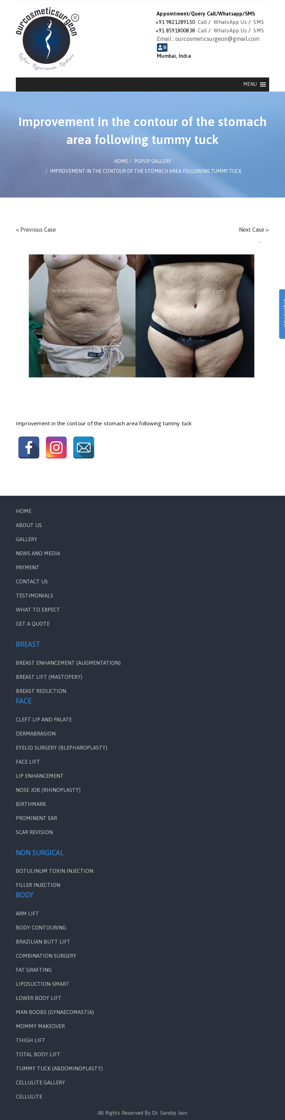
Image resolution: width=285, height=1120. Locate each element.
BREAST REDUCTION (41, 691)
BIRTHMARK (31, 804)
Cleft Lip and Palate (44, 719)
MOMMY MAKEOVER (40, 1026)
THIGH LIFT (30, 1040)
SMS (258, 22)
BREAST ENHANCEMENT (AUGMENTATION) (68, 663)
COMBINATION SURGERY (46, 956)
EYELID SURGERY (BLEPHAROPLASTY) (61, 748)
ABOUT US (29, 525)
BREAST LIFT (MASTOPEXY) (49, 677)
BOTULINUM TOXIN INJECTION (54, 871)
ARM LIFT (27, 913)
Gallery (26, 539)
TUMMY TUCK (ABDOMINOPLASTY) (59, 1068)
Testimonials (34, 596)
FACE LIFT (28, 762)
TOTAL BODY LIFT (38, 1054)
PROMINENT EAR (36, 818)
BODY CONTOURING (41, 928)
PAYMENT (27, 567)
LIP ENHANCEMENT (40, 776)
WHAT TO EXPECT (38, 610)
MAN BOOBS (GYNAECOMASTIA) (55, 1012)
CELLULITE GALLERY (40, 1082)
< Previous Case (36, 229)
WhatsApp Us (230, 22)
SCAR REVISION (34, 832)
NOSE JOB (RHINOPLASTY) (48, 790)
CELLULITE (29, 1097)
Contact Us (32, 581)
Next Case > (254, 229)
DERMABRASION (36, 734)
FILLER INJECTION (38, 885)
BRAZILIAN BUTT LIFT (43, 942)
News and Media (38, 553)
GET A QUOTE (33, 624)
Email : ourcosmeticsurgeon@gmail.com (208, 39)
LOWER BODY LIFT (39, 998)
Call (202, 22)
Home (23, 511)
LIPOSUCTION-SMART (42, 984)
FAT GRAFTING (34, 970)
